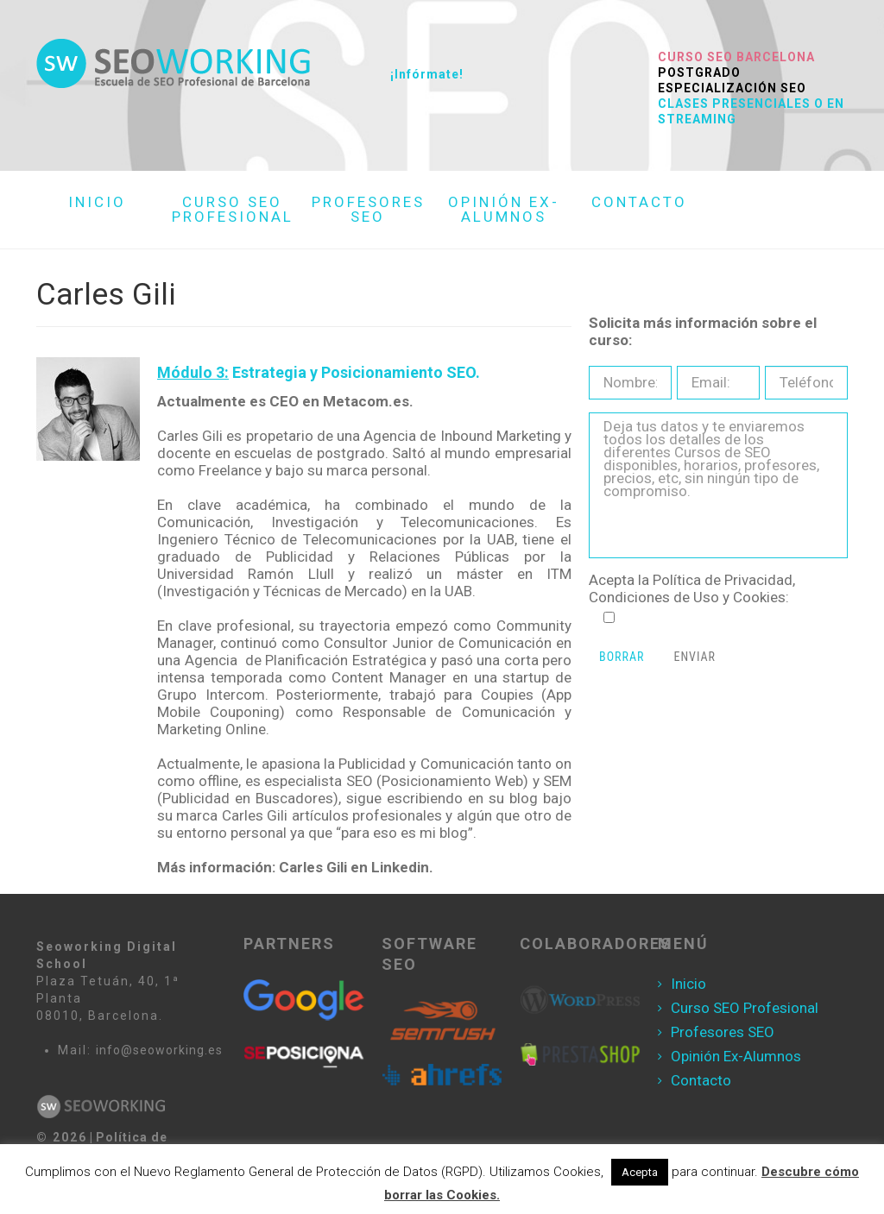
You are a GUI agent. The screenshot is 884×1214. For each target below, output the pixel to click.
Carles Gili (254, 815)
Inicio (688, 983)
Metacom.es (366, 401)
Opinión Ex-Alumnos (736, 1056)
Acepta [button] (640, 1172)
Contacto (701, 1080)
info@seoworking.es (159, 1050)
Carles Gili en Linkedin (354, 867)
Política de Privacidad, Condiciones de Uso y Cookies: (692, 588)
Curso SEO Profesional (744, 1007)
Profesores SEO (722, 1032)
